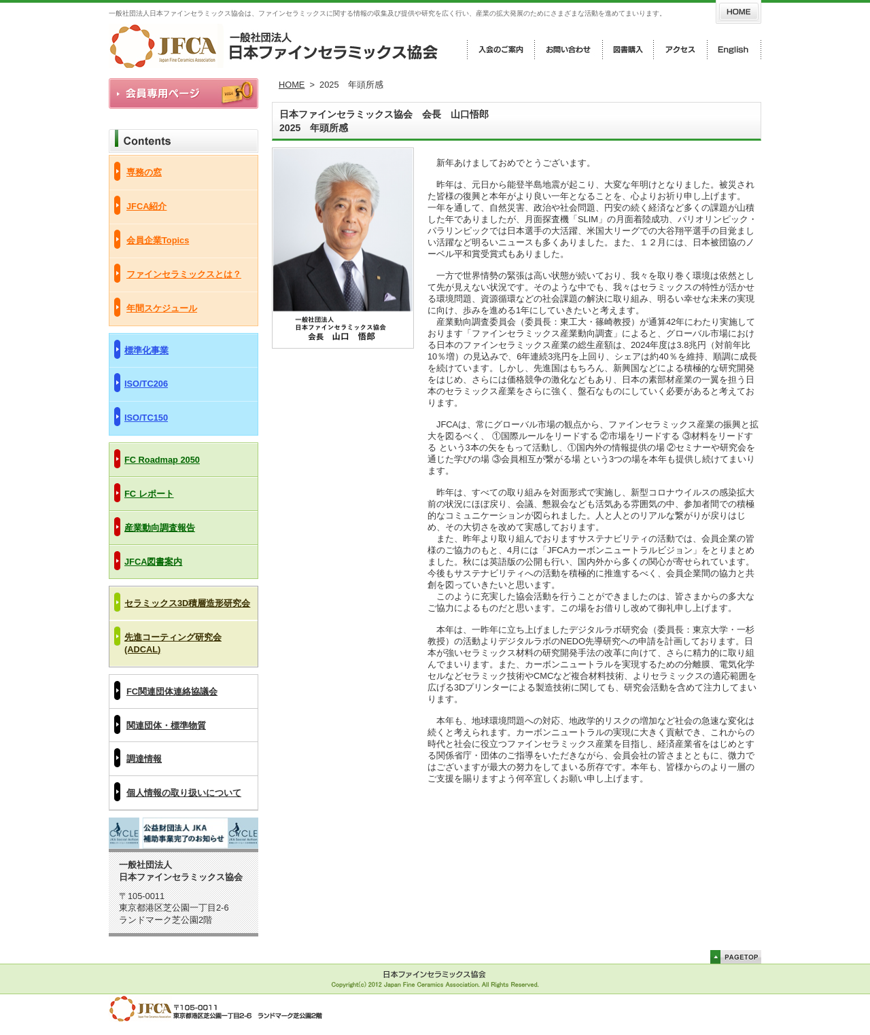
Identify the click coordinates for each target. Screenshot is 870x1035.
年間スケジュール (161, 308)
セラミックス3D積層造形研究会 (187, 603)
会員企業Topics (157, 240)
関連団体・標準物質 (166, 725)
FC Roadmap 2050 (162, 460)
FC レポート (149, 494)
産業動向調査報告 (159, 528)
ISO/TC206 (146, 384)
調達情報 (144, 759)
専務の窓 (144, 172)
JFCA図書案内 (153, 562)
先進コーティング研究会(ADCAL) (173, 643)
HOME (291, 85)
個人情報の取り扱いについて (183, 793)
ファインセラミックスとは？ (183, 274)
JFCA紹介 (146, 206)
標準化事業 (146, 350)
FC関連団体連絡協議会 (172, 691)
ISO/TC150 (146, 418)
